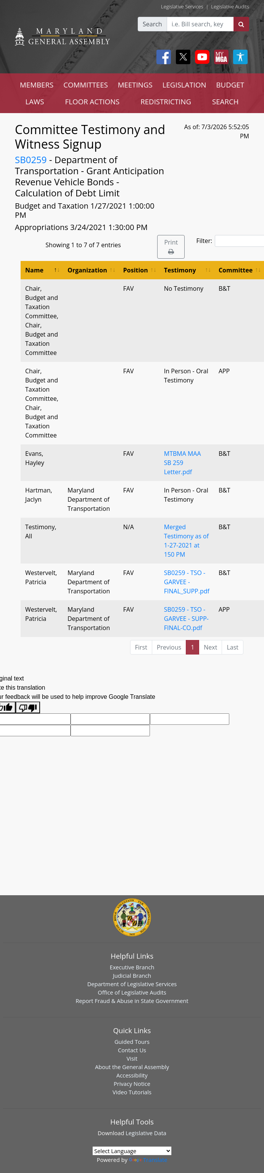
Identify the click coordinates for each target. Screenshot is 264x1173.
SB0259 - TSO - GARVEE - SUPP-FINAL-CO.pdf (186, 618)
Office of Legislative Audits (132, 992)
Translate (148, 1159)
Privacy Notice (132, 1083)
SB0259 (31, 159)
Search (152, 24)
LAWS (35, 101)
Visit (132, 1058)
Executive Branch (132, 967)
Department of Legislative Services (132, 984)
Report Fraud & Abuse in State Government (132, 1001)
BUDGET (230, 84)
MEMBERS (36, 84)
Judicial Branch (132, 975)
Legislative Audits (230, 6)
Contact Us (132, 1050)
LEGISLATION (184, 84)
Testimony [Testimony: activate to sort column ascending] (180, 270)
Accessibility (132, 1075)
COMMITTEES (85, 84)
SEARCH (225, 101)
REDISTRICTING (165, 101)
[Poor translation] (28, 707)
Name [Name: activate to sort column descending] (34, 270)
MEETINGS (135, 84)
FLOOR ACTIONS (92, 101)
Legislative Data (146, 1133)
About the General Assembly (132, 1067)
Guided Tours (132, 1041)
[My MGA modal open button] (220, 57)
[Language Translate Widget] (132, 1150)
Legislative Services (182, 6)
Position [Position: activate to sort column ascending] (135, 270)
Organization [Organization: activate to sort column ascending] (87, 270)
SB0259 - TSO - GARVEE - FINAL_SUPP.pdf (186, 582)
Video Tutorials (132, 1092)
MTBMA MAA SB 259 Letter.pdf (182, 462)
